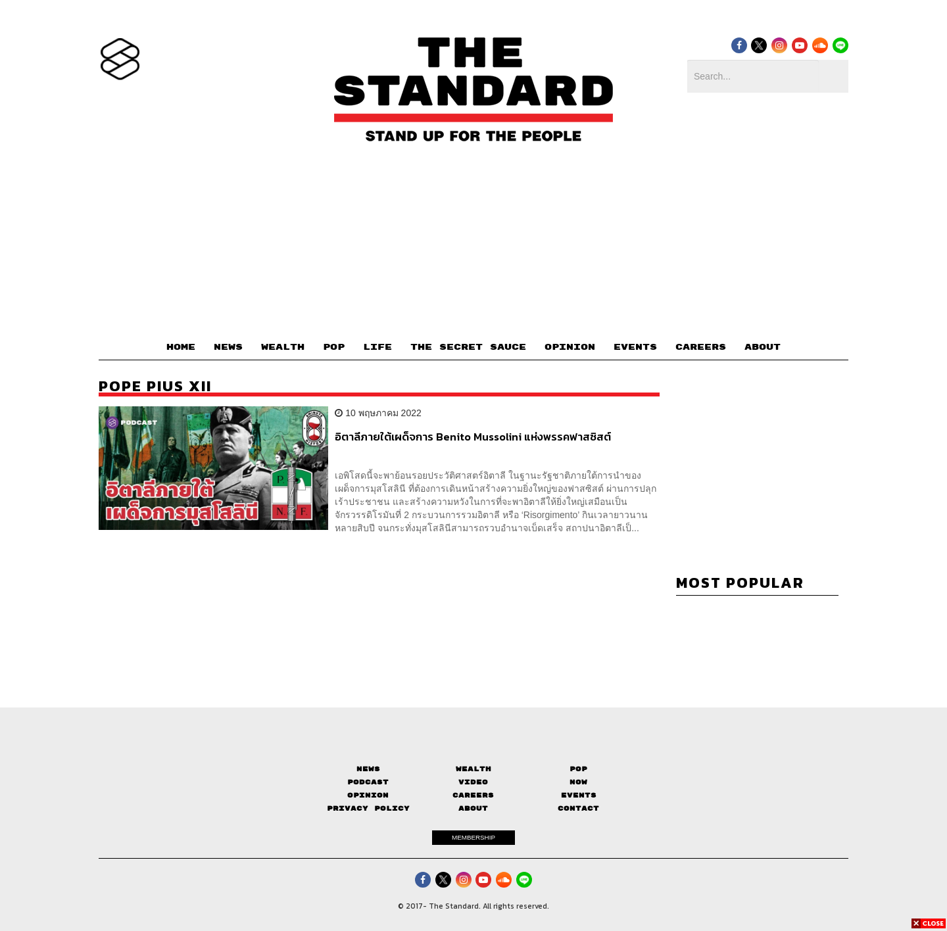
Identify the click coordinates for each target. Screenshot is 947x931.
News (368, 769)
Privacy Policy (368, 808)
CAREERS (700, 347)
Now (578, 782)
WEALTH (282, 347)
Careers (473, 795)
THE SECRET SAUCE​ (468, 347)
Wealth (473, 769)
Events (578, 795)
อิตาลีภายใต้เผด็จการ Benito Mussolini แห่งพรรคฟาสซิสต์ (473, 437)
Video (473, 782)
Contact (578, 808)
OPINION (570, 347)
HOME (180, 347)
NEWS (228, 347)
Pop (578, 769)
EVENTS (635, 347)
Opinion (368, 795)
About (473, 808)
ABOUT (762, 347)
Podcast (368, 782)
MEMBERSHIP (473, 837)
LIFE (377, 347)
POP (334, 347)
